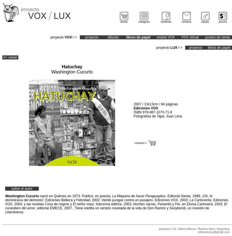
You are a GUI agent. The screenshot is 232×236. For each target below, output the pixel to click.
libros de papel (219, 48)
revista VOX (165, 37)
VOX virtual (190, 37)
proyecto (91, 37)
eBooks (113, 37)
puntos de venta (217, 37)
